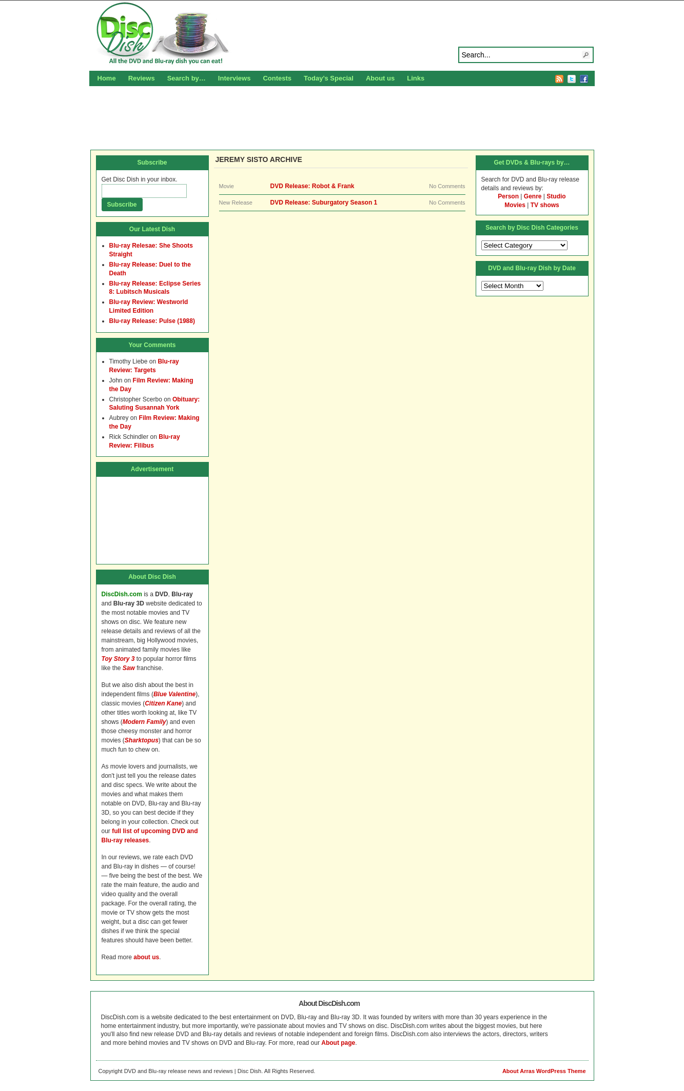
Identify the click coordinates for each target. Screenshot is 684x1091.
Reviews (141, 78)
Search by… (186, 78)
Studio (555, 196)
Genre (533, 196)
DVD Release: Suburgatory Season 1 (324, 202)
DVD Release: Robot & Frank (312, 186)
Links (415, 78)
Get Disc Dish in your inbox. (140, 179)
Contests (277, 78)
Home (106, 78)
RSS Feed (559, 79)
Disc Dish (342, 34)
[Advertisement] (342, 116)
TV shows (545, 205)
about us (146, 957)
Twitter (572, 79)
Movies (514, 205)
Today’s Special (329, 78)
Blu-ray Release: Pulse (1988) (152, 321)
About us (380, 78)
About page (338, 1042)
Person (508, 196)
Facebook (584, 79)
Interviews (234, 78)
